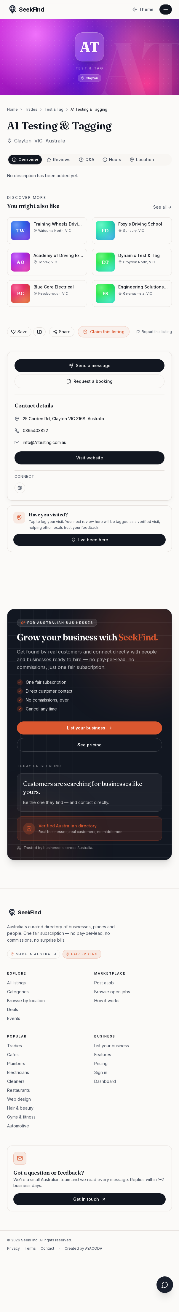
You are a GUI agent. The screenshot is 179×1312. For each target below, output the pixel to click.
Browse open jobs (112, 991)
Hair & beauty (20, 1107)
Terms (30, 1248)
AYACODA (93, 1248)
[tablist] (89, 160)
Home (12, 109)
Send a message (90, 365)
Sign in (100, 1072)
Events (13, 1018)
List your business (89, 727)
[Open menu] (165, 9)
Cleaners (16, 1081)
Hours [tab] (112, 159)
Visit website (89, 457)
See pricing (89, 744)
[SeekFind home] (25, 9)
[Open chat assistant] (164, 1284)
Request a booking (89, 381)
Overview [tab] (25, 159)
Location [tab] (142, 159)
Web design (19, 1099)
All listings (16, 982)
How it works (106, 1000)
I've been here (89, 539)
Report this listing (154, 331)
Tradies (14, 1045)
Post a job (104, 982)
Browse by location (26, 1000)
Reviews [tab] (59, 159)
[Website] (20, 488)
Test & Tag (53, 109)
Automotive (18, 1125)
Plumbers (16, 1063)
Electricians (18, 1072)
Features (102, 1054)
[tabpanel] (89, 176)
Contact (47, 1248)
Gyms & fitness (21, 1116)
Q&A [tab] (86, 159)
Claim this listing (103, 331)
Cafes (13, 1054)
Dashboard (105, 1081)
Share (62, 331)
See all (162, 207)
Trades (31, 109)
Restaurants (18, 1090)
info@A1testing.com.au (44, 442)
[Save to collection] (39, 331)
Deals (12, 1009)
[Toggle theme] (143, 9)
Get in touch (89, 1199)
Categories (18, 991)
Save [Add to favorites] (19, 331)
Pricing (101, 1063)
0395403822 (35, 430)
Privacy (13, 1248)
